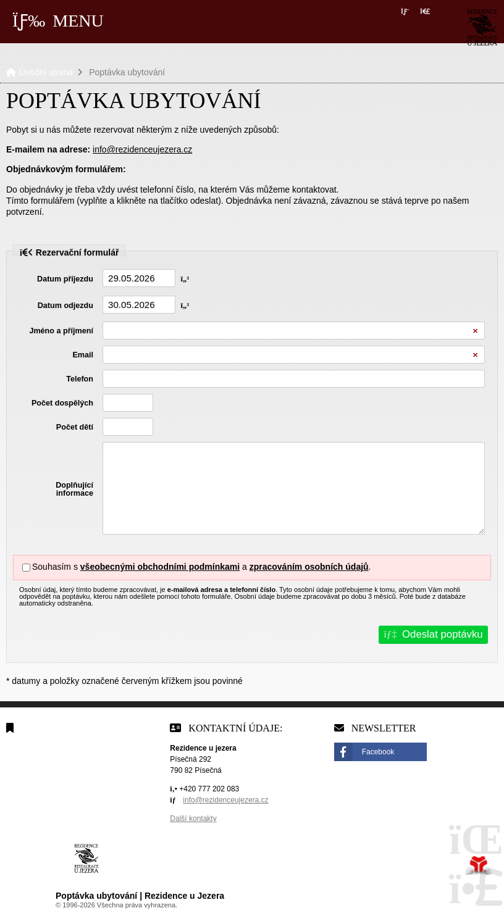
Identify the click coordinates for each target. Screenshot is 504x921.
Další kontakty (193, 818)
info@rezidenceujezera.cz (142, 149)
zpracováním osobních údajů (309, 567)
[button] (425, 11)
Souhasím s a (141, 567)
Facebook (378, 752)
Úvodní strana (482, 27)
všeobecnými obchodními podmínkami (160, 567)
